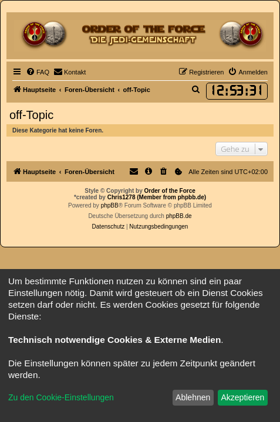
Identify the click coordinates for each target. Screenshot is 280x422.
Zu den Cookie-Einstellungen (61, 397)
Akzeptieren (242, 397)
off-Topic (31, 114)
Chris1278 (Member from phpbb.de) (156, 197)
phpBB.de (179, 216)
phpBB (110, 205)
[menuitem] (37, 72)
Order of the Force (169, 191)
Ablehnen (193, 397)
